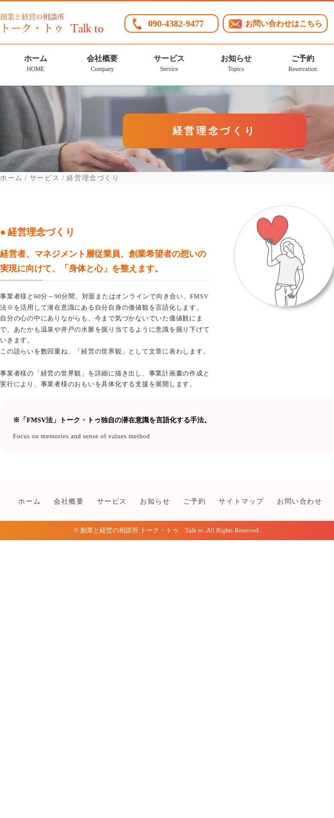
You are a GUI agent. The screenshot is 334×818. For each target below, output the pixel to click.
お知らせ (235, 64)
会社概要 (102, 64)
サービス (168, 64)
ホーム (35, 64)
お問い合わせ (299, 501)
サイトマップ (241, 501)
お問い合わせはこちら (283, 23)
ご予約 (302, 64)
